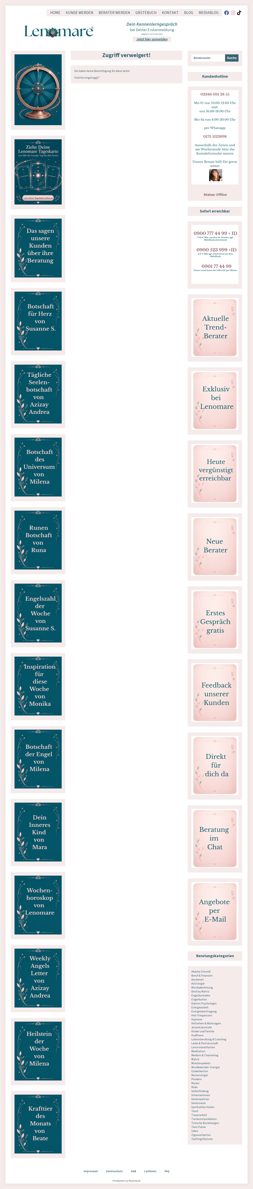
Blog (188, 13)
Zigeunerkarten (201, 1135)
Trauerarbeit (199, 1115)
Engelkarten (199, 1000)
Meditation (198, 1051)
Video (194, 1131)
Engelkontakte (200, 996)
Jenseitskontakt (201, 1027)
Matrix (195, 1059)
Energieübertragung (204, 1011)
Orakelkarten (199, 1071)
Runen (195, 1083)
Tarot (194, 1111)
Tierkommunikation (204, 1119)
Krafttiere (197, 1035)
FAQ (166, 1171)
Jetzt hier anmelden (152, 39)
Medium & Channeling (204, 1055)
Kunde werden (79, 13)
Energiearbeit (200, 1007)
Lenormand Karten (203, 1047)
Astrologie (198, 984)
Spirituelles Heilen (202, 1107)
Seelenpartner (200, 1099)
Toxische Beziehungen (205, 1123)
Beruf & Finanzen (201, 976)
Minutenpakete (200, 1063)
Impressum (91, 1171)
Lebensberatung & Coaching (208, 1039)
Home (55, 13)
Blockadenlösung (202, 988)
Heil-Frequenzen (201, 1015)
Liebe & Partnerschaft (204, 1043)
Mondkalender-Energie (205, 1067)
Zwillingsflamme (202, 1139)
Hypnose (196, 1019)
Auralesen (197, 980)
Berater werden (114, 13)
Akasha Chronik (201, 972)
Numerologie (199, 1075)
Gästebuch (146, 13)
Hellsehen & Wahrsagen (206, 1023)
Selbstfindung (200, 1091)
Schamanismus (200, 1095)
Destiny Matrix (200, 992)
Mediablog (209, 13)
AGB (133, 1171)
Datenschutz (114, 1171)
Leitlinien (150, 1171)
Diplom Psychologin (204, 1004)
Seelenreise (198, 1103)
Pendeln (196, 1079)
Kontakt (170, 13)
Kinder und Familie (202, 1031)
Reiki (194, 1087)
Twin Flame (198, 1127)
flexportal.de (134, 1181)
